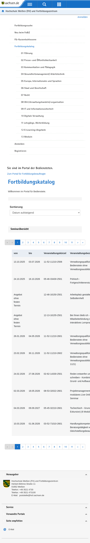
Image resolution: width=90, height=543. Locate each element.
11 (72, 242)
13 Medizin (26, 136)
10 (65, 242)
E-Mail (11, 529)
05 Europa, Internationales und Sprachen (41, 81)
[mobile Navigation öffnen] (29, 4)
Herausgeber (12, 474)
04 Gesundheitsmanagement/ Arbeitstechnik (42, 74)
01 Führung (27, 53)
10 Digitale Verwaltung (32, 115)
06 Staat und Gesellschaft (33, 88)
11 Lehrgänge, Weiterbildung (35, 122)
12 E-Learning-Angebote (33, 129)
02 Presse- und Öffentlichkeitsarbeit (39, 60)
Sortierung (16, 207)
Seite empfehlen (14, 521)
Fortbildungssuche (24, 25)
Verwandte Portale (15, 514)
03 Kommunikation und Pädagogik (38, 67)
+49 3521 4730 (26, 489)
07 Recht (25, 95)
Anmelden (83, 17)
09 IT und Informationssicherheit (37, 108)
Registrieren (20, 150)
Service (9, 507)
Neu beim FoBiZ (22, 32)
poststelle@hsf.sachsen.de (31, 495)
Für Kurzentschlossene (25, 39)
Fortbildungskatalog (24, 46)
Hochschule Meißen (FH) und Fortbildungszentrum (31, 11)
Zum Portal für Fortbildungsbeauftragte (26, 174)
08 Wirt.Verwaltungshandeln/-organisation (42, 102)
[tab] (45, 474)
